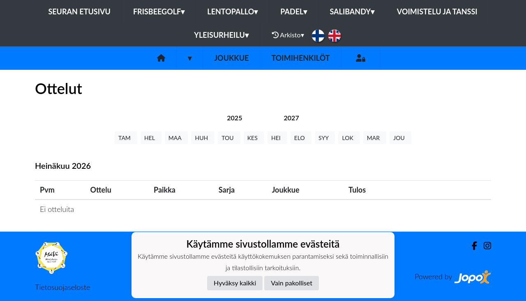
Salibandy (352, 11)
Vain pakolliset (291, 283)
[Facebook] (471, 245)
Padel (293, 11)
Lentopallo (232, 11)
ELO (301, 137)
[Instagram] (484, 245)
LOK (349, 137)
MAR (375, 137)
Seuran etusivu (79, 11)
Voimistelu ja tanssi (437, 11)
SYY (324, 137)
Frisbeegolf (159, 11)
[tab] (234, 117)
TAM (126, 137)
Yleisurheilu (221, 34)
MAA (176, 137)
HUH (203, 137)
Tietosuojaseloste (62, 287)
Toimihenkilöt (300, 57)
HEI (277, 137)
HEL (151, 137)
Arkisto (288, 35)
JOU (400, 137)
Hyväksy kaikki (235, 283)
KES (254, 137)
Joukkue (231, 57)
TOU (229, 137)
